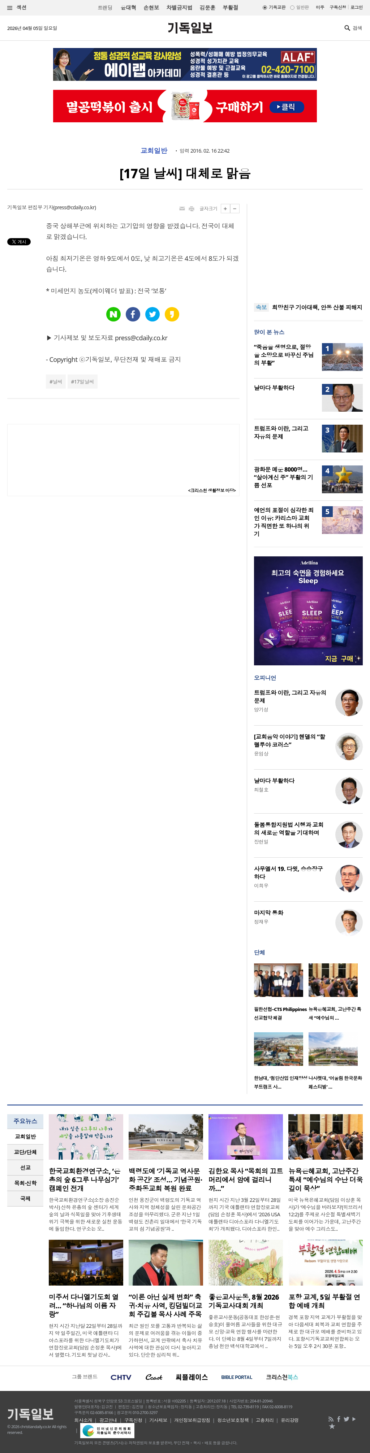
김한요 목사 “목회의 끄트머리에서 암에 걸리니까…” (245, 1180)
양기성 (261, 709)
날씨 (58, 381)
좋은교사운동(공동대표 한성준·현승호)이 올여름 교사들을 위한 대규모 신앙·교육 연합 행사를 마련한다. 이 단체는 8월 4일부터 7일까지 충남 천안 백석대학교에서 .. (245, 1331)
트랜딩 (105, 7)
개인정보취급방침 (192, 1420)
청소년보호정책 (233, 1420)
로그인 (356, 7)
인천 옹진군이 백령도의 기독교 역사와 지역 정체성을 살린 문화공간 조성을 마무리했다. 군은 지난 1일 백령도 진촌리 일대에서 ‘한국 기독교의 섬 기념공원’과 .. (165, 1214)
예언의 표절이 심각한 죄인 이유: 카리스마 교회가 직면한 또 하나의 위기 (284, 522)
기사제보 (158, 1420)
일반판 (302, 7)
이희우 (261, 885)
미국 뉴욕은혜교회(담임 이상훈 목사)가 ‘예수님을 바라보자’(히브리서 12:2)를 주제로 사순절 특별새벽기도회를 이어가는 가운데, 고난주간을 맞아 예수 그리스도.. (325, 1214)
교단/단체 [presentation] (25, 1152)
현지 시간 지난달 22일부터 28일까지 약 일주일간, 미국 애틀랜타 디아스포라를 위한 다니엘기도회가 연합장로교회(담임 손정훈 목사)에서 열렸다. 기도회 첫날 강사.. (85, 1340)
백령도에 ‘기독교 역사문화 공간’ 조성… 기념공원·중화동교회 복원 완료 (165, 1180)
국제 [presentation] (25, 1198)
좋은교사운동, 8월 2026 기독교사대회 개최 (243, 1301)
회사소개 (83, 1420)
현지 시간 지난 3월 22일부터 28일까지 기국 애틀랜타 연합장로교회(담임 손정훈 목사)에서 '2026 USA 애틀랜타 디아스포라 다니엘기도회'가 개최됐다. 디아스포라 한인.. (244, 1214)
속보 (261, 307)
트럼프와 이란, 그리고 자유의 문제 (281, 433)
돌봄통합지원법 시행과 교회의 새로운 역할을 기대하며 (288, 829)
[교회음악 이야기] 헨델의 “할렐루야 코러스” (289, 741)
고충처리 (265, 1420)
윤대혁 (128, 7)
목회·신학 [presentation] (25, 1183)
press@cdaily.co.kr (75, 207)
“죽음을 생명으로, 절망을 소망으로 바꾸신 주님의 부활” (284, 355)
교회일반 (154, 150)
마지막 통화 (268, 913)
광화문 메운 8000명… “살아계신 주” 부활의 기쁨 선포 (283, 477)
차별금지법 (179, 7)
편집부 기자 (40, 207)
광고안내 (108, 1420)
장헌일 (261, 841)
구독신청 (338, 7)
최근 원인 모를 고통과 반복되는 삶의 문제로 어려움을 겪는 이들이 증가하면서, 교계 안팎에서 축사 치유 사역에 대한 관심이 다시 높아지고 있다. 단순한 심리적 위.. (165, 1340)
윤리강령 (290, 1420)
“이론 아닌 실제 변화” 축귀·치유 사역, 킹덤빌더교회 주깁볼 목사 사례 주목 (165, 1305)
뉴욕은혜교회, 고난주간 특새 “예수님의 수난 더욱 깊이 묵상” (325, 1180)
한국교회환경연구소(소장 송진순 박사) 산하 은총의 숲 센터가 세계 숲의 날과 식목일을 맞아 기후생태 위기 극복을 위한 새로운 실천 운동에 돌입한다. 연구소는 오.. (85, 1214)
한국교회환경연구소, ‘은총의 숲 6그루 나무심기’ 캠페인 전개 (84, 1180)
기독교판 (277, 7)
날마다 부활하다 (274, 388)
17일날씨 (84, 381)
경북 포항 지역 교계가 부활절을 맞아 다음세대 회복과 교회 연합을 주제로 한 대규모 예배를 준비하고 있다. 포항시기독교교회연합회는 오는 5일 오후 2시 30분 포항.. (325, 1331)
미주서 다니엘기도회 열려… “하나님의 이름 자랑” (84, 1305)
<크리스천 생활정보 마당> (212, 490)
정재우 (261, 921)
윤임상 (261, 753)
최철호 (261, 789)
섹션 (17, 8)
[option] (281, 994)
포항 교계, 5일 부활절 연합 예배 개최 (324, 1301)
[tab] (25, 1137)
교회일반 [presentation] (25, 1136)
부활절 (230, 7)
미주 (320, 7)
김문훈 (207, 7)
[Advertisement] (308, 249)
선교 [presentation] (25, 1167)
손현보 (151, 7)
